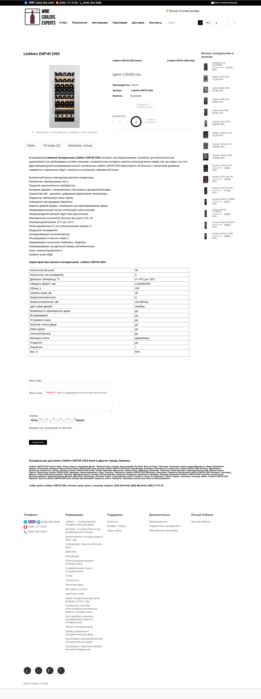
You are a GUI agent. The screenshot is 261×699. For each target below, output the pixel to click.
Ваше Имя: (35, 380)
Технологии (72, 580)
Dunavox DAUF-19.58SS (223, 222)
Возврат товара (116, 526)
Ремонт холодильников (79, 626)
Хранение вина (74, 584)
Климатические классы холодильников (78, 570)
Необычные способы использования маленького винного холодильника (81, 608)
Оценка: (33, 415)
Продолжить (38, 442)
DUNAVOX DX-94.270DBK (219, 64)
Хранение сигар (74, 593)
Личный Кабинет (200, 521)
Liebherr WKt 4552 (220, 110)
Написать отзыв (145, 107)
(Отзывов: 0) (143, 104)
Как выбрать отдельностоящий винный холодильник (83, 648)
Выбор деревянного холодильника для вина (79, 633)
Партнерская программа (163, 530)
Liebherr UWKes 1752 (222, 133)
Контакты (112, 521)
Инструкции (72, 556)
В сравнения (150, 122)
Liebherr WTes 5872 (221, 122)
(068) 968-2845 (45, 2)
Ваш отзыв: (68, 393)
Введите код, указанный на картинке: (51, 428)
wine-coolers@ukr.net (226, 2)
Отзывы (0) (52, 145)
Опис (31, 145)
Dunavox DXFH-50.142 (222, 188)
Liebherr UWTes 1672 (221, 144)
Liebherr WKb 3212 (220, 99)
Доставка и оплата (76, 589)
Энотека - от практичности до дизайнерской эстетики (82, 531)
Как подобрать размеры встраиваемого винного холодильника (79, 619)
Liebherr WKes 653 (220, 77)
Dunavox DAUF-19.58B (222, 234)
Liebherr (135, 85)
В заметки (150, 120)
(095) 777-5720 (67, 2)
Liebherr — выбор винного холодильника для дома (80, 523)
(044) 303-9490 (91, 2)
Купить (136, 121)
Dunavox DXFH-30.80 (222, 166)
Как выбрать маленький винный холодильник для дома (84, 640)
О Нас (69, 575)
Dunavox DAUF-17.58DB (223, 199)
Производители (158, 521)
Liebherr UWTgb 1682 (222, 155)
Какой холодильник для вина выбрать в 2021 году (82, 600)
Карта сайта (114, 530)
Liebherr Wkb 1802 (220, 88)
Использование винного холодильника (79, 562)
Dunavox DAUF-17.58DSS (219, 211)
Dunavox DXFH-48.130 (222, 177)
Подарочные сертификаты (164, 526)
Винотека (70, 551)
